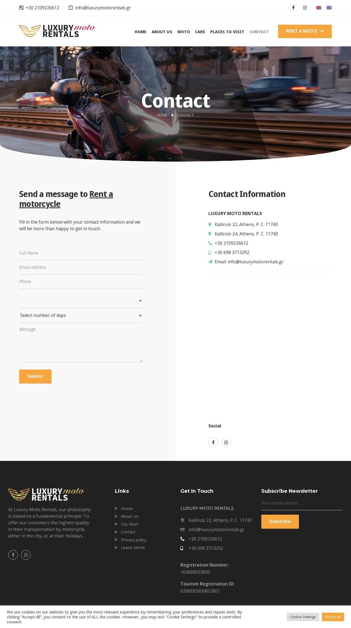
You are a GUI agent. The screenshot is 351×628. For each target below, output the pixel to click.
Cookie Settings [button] (303, 616)
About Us (162, 31)
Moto (183, 31)
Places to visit (227, 31)
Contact (259, 31)
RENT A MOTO (305, 31)
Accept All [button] (333, 616)
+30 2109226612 (42, 8)
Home (140, 31)
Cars (200, 31)
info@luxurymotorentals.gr (103, 8)
